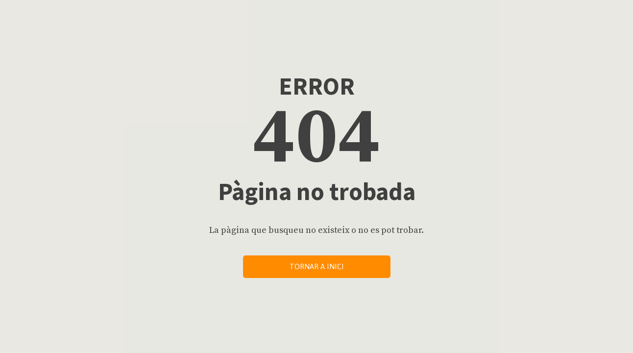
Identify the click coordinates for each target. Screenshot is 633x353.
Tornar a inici (317, 266)
